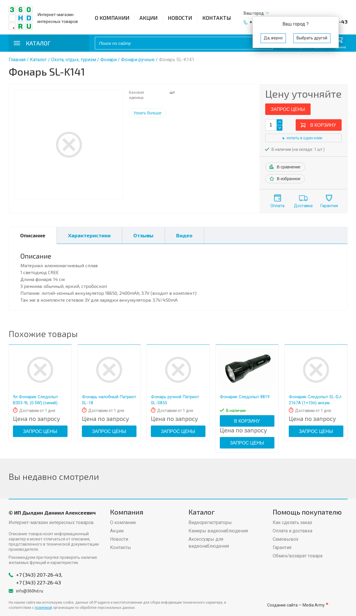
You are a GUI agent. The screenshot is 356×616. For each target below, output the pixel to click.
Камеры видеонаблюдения (218, 531)
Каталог (38, 59)
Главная (17, 59)
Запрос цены (288, 109)
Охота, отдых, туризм (73, 59)
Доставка (303, 205)
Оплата (277, 205)
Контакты (216, 18)
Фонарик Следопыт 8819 (245, 396)
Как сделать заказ (292, 522)
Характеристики (89, 235)
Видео (184, 235)
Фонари (108, 59)
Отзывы (143, 235)
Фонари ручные (138, 59)
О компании (112, 18)
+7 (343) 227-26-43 (38, 582)
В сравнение (289, 167)
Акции (148, 18)
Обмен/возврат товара (297, 556)
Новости (180, 18)
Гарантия (329, 205)
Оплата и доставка (292, 531)
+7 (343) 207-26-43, (39, 574)
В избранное (289, 178)
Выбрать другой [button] (312, 38)
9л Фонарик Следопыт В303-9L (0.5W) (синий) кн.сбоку (35, 402)
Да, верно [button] (273, 38)
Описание (32, 235)
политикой (43, 608)
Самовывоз (285, 539)
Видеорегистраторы (210, 522)
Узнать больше (147, 113)
